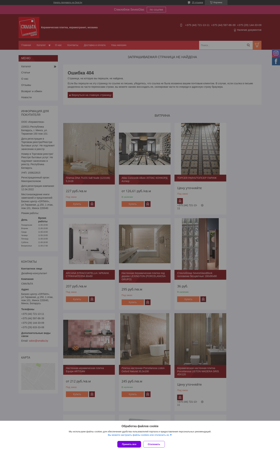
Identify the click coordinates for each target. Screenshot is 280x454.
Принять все (129, 444)
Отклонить (155, 444)
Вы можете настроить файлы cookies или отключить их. (139, 436)
